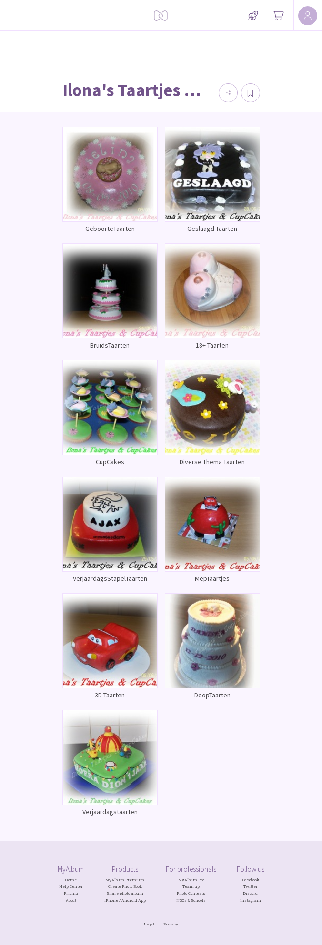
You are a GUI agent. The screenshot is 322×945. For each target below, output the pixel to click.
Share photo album (125, 893)
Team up (191, 886)
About (71, 900)
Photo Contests (191, 893)
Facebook (250, 879)
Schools (198, 900)
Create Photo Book (125, 886)
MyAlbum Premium (124, 879)
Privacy (170, 924)
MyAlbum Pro (191, 879)
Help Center (71, 886)
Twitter (250, 886)
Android (129, 900)
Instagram (250, 900)
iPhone (111, 900)
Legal (149, 924)
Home (71, 879)
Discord (250, 893)
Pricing (71, 893)
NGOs (181, 900)
